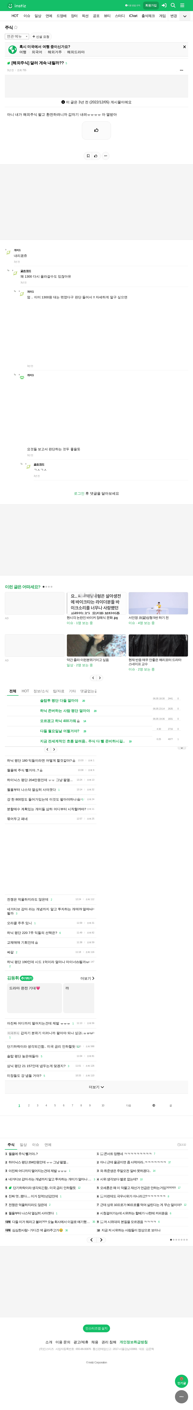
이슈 (27, 16)
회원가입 (151, 5)
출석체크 (148, 16)
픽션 (85, 16)
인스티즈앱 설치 (96, 1328)
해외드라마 (76, 52)
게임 (162, 16)
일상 (38, 16)
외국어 (37, 52)
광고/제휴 (81, 1342)
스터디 (120, 16)
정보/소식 (40, 691)
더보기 (87, 978)
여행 (22, 52)
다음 (128, 1105)
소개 (48, 1342)
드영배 (61, 16)
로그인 (79, 493)
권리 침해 (108, 1342)
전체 (12, 691)
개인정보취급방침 (133, 1342)
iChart (133, 16)
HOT (15, 16)
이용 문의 (62, 1342)
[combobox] (17, 36)
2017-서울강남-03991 (125, 1349)
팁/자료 (58, 691)
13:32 (181, 1144)
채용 (94, 1342)
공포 (96, 16)
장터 (74, 16)
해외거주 (55, 52)
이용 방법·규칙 (132, 5)
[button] (93, 678)
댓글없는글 (89, 691)
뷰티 (107, 16)
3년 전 (10, 70)
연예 (49, 16)
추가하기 (26, 978)
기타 (72, 691)
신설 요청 (40, 36)
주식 (9, 27)
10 (103, 1105)
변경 (173, 16)
